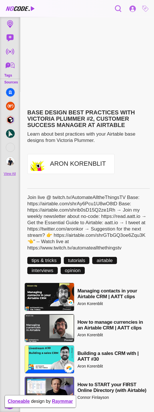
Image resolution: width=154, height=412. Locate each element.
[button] (147, 8)
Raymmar (62, 401)
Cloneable (19, 401)
